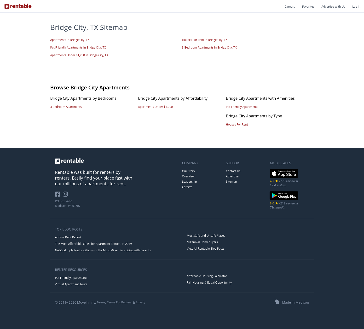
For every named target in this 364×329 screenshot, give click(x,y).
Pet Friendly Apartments (242, 107)
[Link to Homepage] (18, 6)
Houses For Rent (237, 124)
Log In (356, 7)
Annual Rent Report (68, 237)
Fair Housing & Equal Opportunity (209, 282)
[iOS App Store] (284, 177)
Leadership (189, 182)
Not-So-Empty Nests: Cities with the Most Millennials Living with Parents (103, 250)
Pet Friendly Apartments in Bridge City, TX (78, 47)
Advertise (232, 176)
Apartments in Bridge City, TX (69, 40)
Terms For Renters (119, 302)
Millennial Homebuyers (202, 242)
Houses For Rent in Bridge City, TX (204, 40)
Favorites (308, 7)
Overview (188, 176)
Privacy (140, 302)
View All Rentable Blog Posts (206, 249)
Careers (289, 7)
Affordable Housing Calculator (207, 276)
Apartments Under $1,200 (155, 107)
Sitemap (231, 182)
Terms (101, 302)
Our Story (188, 171)
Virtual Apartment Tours (71, 284)
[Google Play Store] (284, 199)
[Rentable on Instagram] (66, 196)
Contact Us (233, 171)
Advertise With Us (333, 7)
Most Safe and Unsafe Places (206, 236)
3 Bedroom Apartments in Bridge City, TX (209, 47)
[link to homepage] (116, 160)
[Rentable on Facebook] (59, 196)
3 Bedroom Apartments (66, 107)
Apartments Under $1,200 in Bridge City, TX (79, 55)
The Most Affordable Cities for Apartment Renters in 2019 (93, 244)
